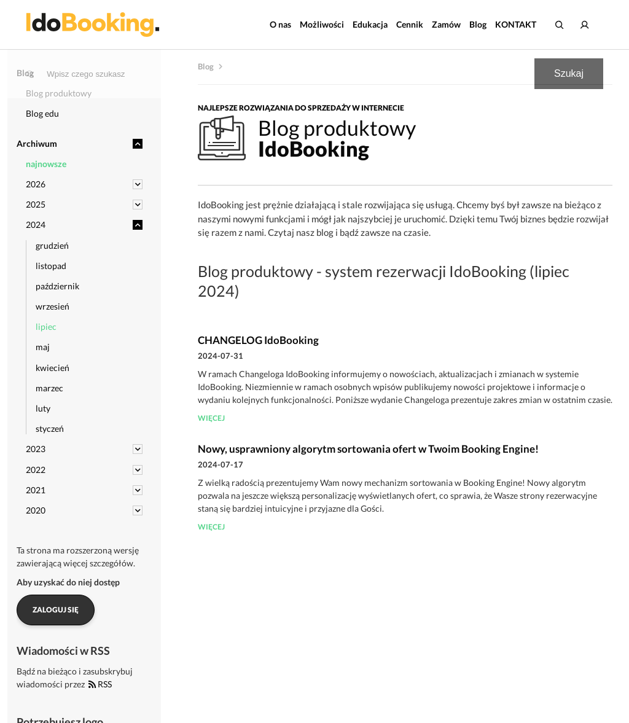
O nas (280, 24)
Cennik (409, 24)
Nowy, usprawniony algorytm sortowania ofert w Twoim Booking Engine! (368, 448)
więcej (211, 418)
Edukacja (370, 24)
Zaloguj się (56, 609)
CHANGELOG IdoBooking (258, 340)
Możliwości (322, 24)
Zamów (446, 24)
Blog (477, 24)
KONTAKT (515, 24)
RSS (100, 684)
